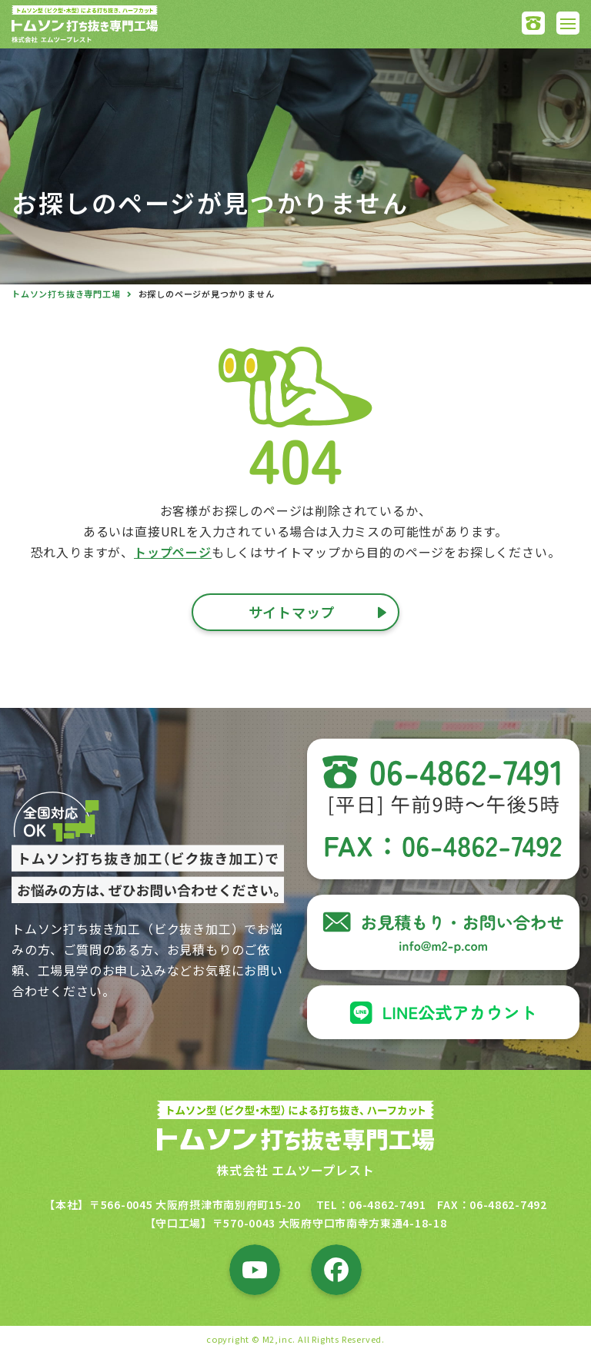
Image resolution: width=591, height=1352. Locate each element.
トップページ (173, 552)
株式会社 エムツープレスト (295, 1170)
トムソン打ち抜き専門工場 (66, 293)
